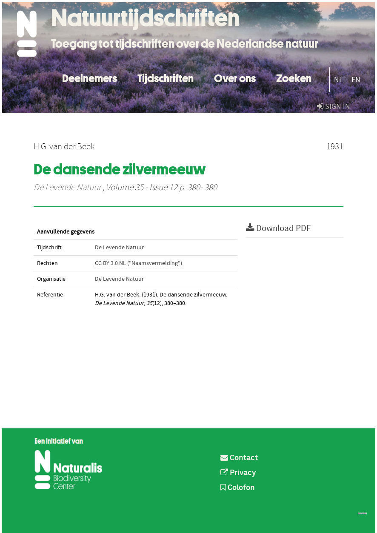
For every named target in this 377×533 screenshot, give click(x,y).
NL (338, 79)
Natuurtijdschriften (145, 17)
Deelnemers (89, 77)
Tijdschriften (165, 77)
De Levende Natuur (67, 187)
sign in (333, 106)
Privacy (238, 473)
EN (355, 79)
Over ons (235, 77)
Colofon (237, 488)
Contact (239, 458)
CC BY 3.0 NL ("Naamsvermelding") (138, 263)
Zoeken (293, 77)
